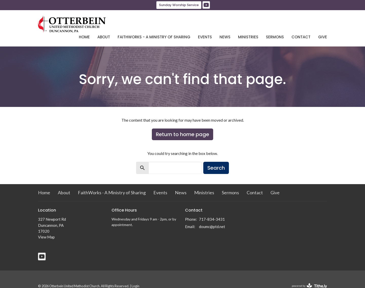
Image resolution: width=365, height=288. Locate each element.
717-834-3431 (212, 219)
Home (84, 37)
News (225, 37)
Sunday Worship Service (179, 5)
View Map (46, 237)
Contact (301, 37)
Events (205, 37)
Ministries (248, 37)
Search (216, 167)
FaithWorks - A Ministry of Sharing (154, 37)
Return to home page (182, 134)
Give (322, 37)
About (103, 37)
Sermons (275, 37)
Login (135, 286)
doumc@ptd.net (212, 226)
